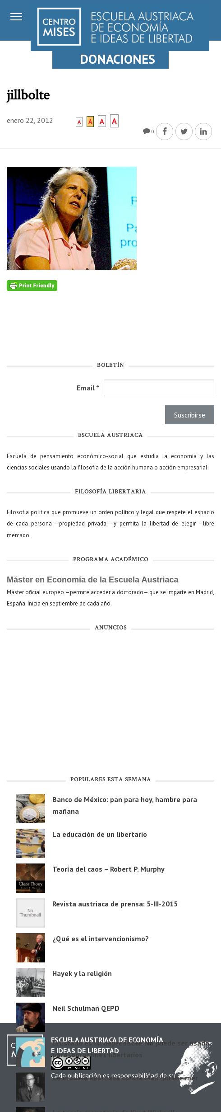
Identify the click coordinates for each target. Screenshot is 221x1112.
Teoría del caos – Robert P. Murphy (108, 868)
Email (88, 387)
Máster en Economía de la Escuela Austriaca (93, 579)
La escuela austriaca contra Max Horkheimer (125, 1077)
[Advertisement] (110, 705)
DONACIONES (117, 59)
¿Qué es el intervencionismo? (100, 938)
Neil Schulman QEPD (86, 1008)
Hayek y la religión (82, 973)
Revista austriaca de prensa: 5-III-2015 (115, 903)
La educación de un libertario (99, 834)
